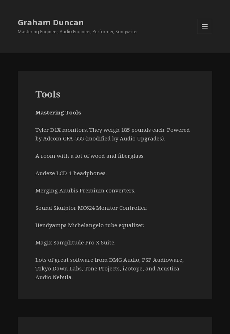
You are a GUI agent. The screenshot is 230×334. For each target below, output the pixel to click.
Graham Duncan (51, 22)
